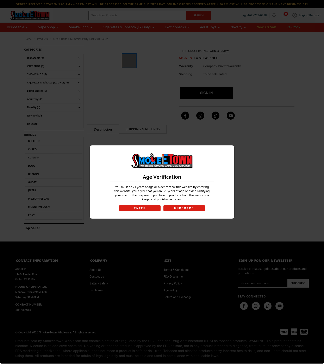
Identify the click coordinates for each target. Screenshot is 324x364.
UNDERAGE (184, 208)
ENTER (139, 208)
